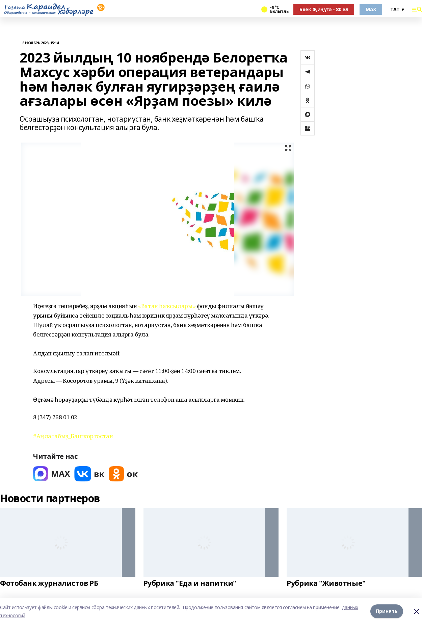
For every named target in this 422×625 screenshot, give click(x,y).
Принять (387, 611)
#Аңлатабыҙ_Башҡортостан (73, 436)
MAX (371, 9)
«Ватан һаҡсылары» (166, 306)
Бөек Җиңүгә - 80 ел (323, 9)
